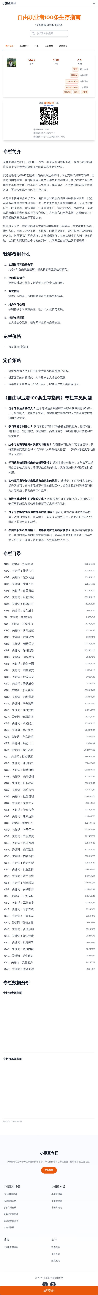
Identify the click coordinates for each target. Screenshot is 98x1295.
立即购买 (49, 1290)
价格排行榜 (9, 1227)
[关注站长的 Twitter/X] (45, 1284)
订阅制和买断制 (11, 1247)
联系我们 (55, 1247)
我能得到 (24, 46)
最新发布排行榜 (11, 1214)
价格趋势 (63, 46)
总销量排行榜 (10, 1201)
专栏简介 (9, 46)
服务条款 (55, 1254)
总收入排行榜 (10, 1207)
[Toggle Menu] (94, 2)
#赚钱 (84, 92)
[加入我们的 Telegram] (53, 1284)
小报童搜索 (56, 1194)
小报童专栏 (49, 1153)
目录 (36, 46)
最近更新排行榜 (11, 1221)
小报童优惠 (56, 1201)
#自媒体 (67, 92)
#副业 (76, 92)
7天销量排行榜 (10, 1194)
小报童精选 (56, 1207)
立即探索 (49, 1170)
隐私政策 (55, 1260)
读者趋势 (49, 46)
